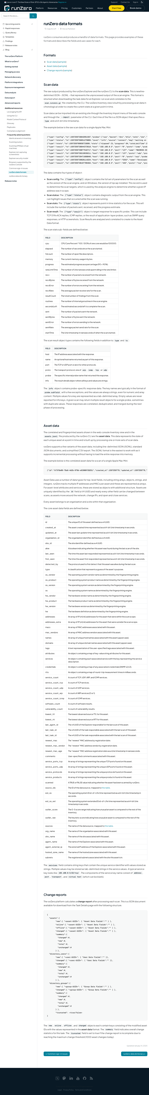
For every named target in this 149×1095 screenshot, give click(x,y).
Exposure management (15, 87)
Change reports (55, 70)
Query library (9, 32)
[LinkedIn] (71, 1078)
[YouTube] (78, 1078)
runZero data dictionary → (134, 1054)
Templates (8, 37)
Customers (77, 8)
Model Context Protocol (16, 119)
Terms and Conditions (83, 1090)
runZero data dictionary (18, 176)
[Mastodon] (64, 1078)
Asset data (52, 66)
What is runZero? (12, 61)
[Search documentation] (16, 15)
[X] (57, 1078)
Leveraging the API (14, 112)
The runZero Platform (14, 56)
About (100, 8)
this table (106, 787)
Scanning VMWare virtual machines (18, 147)
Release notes (10, 45)
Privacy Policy (68, 1090)
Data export (10, 98)
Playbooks (11, 127)
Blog (18, 49)
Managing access (12, 72)
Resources (52, 8)
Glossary (10, 123)
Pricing (64, 8)
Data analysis (10, 92)
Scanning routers (15, 142)
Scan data (52, 61)
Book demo (135, 8)
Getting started (11, 66)
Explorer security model (18, 158)
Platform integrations (14, 82)
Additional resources (14, 108)
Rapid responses (11, 28)
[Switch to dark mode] (142, 2)
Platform (39, 8)
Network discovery (13, 77)
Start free (116, 8)
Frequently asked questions (18, 135)
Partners (89, 8)
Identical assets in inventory (20, 138)
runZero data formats (17, 172)
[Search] (33, 15)
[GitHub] (85, 1078)
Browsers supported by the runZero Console (20, 163)
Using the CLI (12, 116)
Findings (8, 41)
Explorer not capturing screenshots (18, 153)
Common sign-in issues (18, 168)
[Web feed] (91, 1078)
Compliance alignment (16, 131)
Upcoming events (18, 24)
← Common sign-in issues (57, 1054)
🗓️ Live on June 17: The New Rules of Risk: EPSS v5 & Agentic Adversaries (35, 2)
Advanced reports (12, 103)
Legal (60, 1090)
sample (62, 61)
